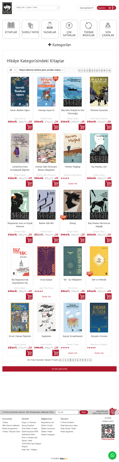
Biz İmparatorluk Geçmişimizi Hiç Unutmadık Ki (20, 282)
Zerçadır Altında (99, 336)
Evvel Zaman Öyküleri (20, 336)
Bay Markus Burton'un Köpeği (99, 225)
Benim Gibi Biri (46, 223)
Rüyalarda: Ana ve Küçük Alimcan (20, 225)
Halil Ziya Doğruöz (99, 118)
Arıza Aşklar (46, 279)
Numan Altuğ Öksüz (73, 175)
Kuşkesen (46, 336)
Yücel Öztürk (46, 344)
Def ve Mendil (99, 279)
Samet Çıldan (73, 344)
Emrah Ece (72, 288)
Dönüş (72, 223)
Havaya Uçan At (46, 110)
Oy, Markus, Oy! (99, 166)
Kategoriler (59, 44)
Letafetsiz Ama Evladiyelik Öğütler (20, 168)
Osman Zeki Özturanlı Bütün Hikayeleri (46, 168)
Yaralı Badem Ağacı (20, 110)
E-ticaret (55, 458)
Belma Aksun (20, 288)
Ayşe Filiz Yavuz (46, 288)
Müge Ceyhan (20, 175)
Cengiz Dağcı (72, 118)
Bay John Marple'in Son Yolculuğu (72, 112)
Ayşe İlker (99, 288)
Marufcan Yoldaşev (99, 344)
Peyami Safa (46, 118)
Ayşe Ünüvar (20, 118)
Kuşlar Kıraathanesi (72, 336)
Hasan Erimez (20, 344)
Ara (58, 7)
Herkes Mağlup (72, 166)
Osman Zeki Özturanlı (46, 175)
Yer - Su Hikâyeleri (73, 279)
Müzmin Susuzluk (99, 110)
